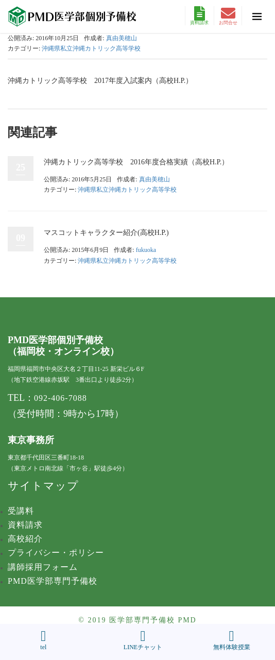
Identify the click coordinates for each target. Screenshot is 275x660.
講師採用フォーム (43, 567)
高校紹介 (25, 538)
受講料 (21, 510)
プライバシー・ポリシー (56, 552)
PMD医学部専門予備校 (52, 581)
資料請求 (199, 15)
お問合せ (228, 15)
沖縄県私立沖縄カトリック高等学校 (91, 48)
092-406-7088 (60, 398)
